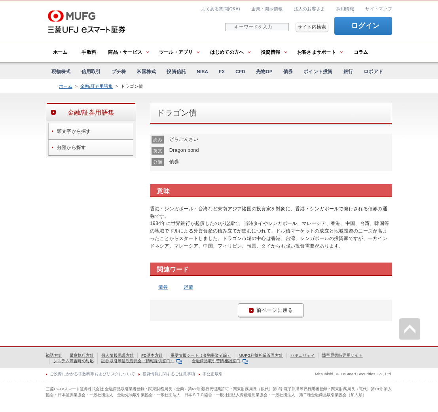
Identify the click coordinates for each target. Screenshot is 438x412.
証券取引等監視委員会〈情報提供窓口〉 (141, 361)
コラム (361, 52)
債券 (288, 71)
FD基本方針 (152, 355)
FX (222, 71)
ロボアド (373, 71)
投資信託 (176, 71)
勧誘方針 (54, 355)
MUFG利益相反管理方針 (261, 355)
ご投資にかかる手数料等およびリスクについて (92, 374)
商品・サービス (125, 52)
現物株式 (61, 71)
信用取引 (91, 71)
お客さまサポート (316, 52)
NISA (202, 71)
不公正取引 (213, 374)
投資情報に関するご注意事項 (168, 374)
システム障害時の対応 (73, 361)
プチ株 (119, 71)
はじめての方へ (227, 52)
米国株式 (146, 71)
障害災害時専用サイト (342, 355)
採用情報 (345, 8)
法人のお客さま (309, 8)
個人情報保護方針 (117, 355)
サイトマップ (378, 8)
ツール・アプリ (176, 52)
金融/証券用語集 (96, 86)
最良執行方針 (82, 355)
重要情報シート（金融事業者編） (201, 355)
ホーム (60, 52)
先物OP (264, 71)
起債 (188, 287)
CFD (240, 71)
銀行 (348, 71)
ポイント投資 (318, 71)
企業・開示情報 (267, 8)
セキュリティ (302, 355)
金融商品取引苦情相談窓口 (220, 361)
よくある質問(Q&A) (220, 8)
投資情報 (270, 52)
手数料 (89, 52)
